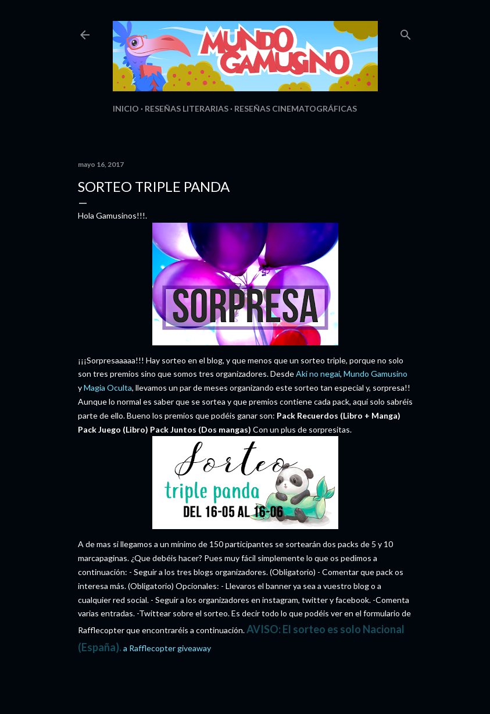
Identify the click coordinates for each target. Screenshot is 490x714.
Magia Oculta (108, 387)
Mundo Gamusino (375, 374)
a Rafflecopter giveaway (167, 648)
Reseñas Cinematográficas (295, 108)
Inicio (126, 108)
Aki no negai (318, 374)
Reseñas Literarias (186, 108)
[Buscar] (406, 32)
